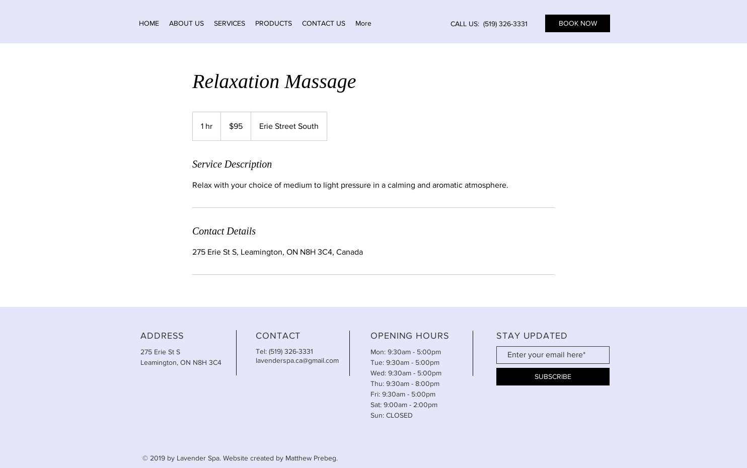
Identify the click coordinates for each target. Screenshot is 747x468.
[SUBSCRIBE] (553, 376)
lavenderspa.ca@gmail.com (297, 360)
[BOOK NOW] (577, 23)
